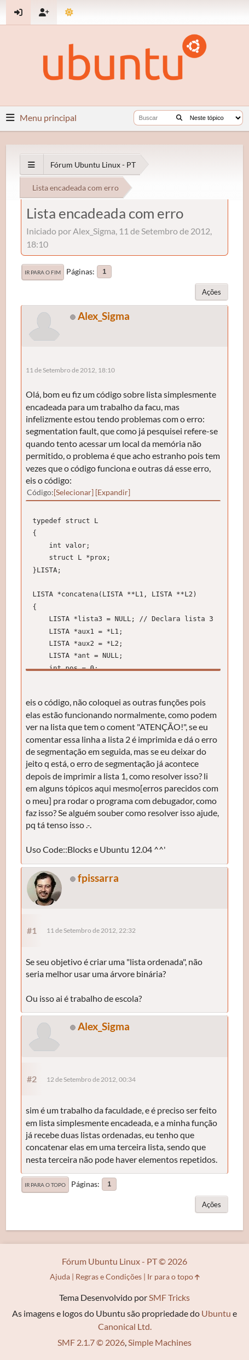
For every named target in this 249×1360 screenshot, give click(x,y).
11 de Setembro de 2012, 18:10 (70, 370)
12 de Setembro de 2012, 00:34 (91, 1079)
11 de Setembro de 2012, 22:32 (91, 930)
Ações (211, 292)
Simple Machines (160, 1342)
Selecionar (73, 492)
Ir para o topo (45, 1184)
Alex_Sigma (104, 315)
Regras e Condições (109, 1276)
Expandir (112, 492)
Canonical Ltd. (125, 1326)
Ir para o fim (43, 272)
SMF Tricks (169, 1297)
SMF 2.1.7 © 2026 (91, 1342)
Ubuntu (216, 1313)
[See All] (31, 164)
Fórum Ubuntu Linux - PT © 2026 (124, 1261)
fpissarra (98, 877)
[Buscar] (179, 117)
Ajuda (60, 1276)
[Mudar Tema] (69, 12)
